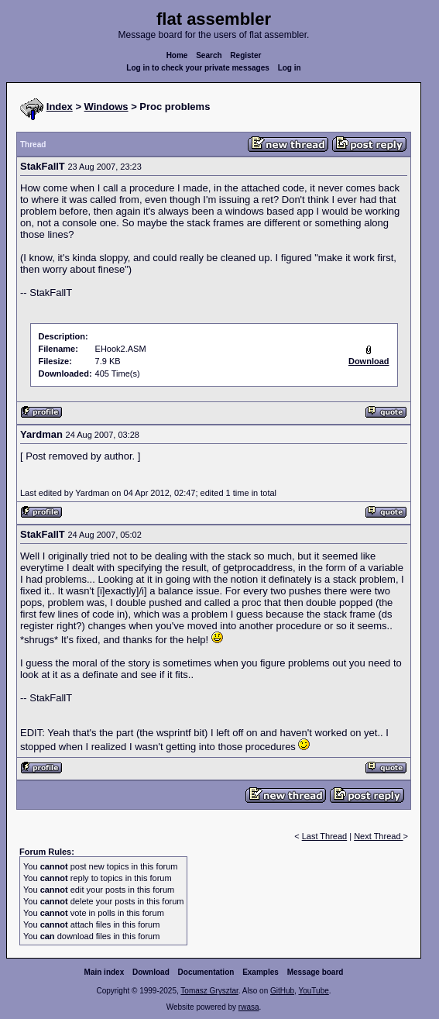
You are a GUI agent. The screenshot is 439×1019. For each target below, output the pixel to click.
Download (151, 972)
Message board (315, 972)
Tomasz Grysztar (209, 990)
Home (177, 55)
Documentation (206, 972)
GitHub (282, 990)
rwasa (248, 1007)
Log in (289, 68)
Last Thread (325, 836)
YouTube (313, 990)
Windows (106, 106)
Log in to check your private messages (197, 68)
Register (245, 55)
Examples (260, 972)
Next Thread (378, 836)
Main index (104, 972)
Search (208, 55)
